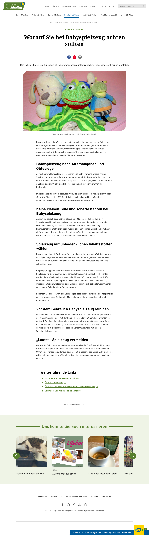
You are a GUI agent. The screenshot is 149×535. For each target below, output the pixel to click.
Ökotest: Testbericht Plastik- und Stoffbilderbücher (70, 386)
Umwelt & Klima (127, 15)
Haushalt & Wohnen (71, 15)
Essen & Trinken (22, 15)
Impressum (42, 497)
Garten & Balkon (54, 15)
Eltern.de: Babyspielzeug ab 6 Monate (63, 391)
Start (51, 22)
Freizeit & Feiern (38, 15)
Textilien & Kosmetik (109, 15)
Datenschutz (56, 497)
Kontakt (92, 6)
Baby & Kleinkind (74, 29)
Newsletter (106, 497)
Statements (83, 6)
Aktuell (47, 6)
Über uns (56, 6)
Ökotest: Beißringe (54, 382)
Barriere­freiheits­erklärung (76, 497)
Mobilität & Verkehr (90, 15)
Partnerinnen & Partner (69, 6)
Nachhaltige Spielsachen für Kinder (62, 378)
